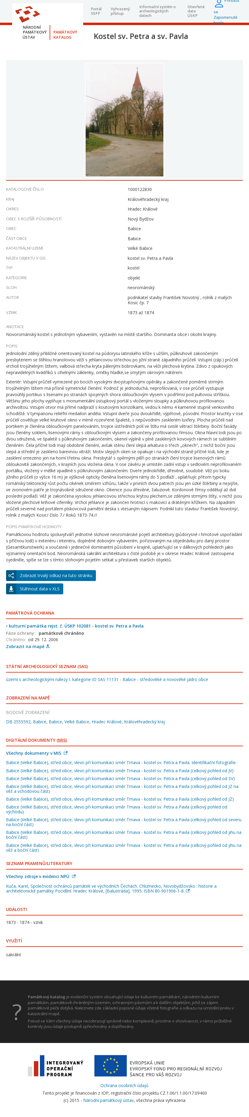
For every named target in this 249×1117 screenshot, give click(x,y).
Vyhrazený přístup (120, 11)
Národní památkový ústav (108, 1100)
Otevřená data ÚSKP (196, 11)
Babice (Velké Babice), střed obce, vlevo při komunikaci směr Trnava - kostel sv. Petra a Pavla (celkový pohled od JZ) (120, 799)
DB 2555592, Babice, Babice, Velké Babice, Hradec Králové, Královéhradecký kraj (85, 722)
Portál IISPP (96, 11)
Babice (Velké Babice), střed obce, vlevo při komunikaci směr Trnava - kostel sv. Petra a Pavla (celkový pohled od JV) (120, 770)
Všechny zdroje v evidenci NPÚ (41, 876)
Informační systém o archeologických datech (157, 11)
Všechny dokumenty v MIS (36, 753)
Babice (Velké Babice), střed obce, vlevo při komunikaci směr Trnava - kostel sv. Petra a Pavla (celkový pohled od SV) (120, 778)
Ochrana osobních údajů (124, 1085)
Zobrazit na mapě (28, 646)
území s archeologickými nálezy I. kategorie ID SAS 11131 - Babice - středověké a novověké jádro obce (107, 679)
